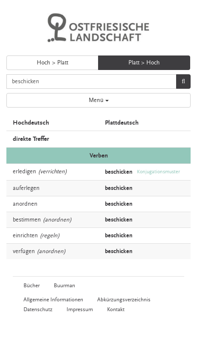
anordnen (25, 204)
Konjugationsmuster (158, 172)
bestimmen (27, 219)
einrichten (25, 235)
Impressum (80, 309)
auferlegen (26, 188)
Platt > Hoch (144, 62)
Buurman (64, 286)
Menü (99, 100)
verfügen (24, 251)
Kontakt (116, 309)
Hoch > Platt (52, 62)
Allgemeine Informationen (53, 300)
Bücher (31, 286)
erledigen (24, 171)
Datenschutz (37, 309)
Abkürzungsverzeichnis (124, 300)
